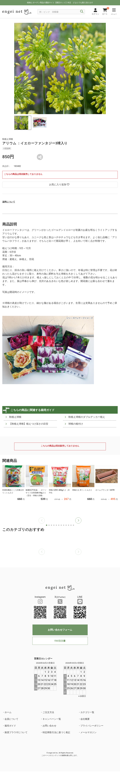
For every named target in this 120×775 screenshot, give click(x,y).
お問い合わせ (49, 725)
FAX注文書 (60, 640)
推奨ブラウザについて (16, 732)
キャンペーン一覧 (52, 719)
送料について (8, 202)
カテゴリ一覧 (87, 712)
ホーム (8, 712)
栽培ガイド (10, 725)
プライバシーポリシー (91, 725)
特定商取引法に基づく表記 (56, 732)
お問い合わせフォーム (60, 629)
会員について (11, 719)
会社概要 (85, 719)
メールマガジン (88, 732)
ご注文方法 (48, 712)
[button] (78, 520)
